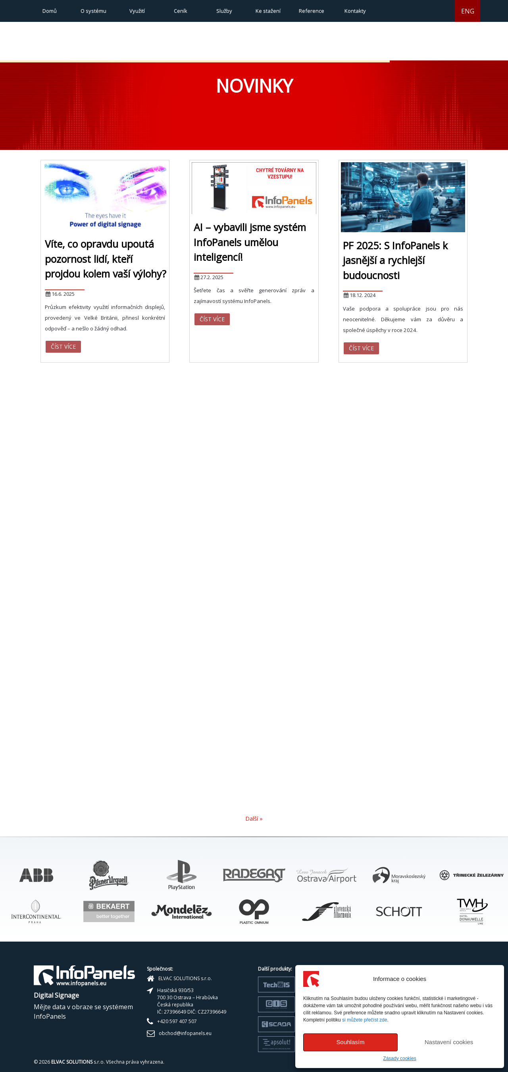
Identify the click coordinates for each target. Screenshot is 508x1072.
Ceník (180, 10)
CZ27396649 (212, 1011)
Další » (254, 818)
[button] (400, 50)
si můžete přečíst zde (364, 1020)
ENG (467, 11)
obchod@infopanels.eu (185, 1033)
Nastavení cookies (449, 1042)
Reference (311, 10)
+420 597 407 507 (177, 1021)
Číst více (63, 346)
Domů (49, 10)
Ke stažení (268, 10)
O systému (93, 10)
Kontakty (355, 10)
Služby (224, 10)
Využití (137, 10)
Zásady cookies (399, 1058)
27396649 (175, 1011)
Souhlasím (351, 1042)
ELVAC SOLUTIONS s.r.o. (185, 978)
